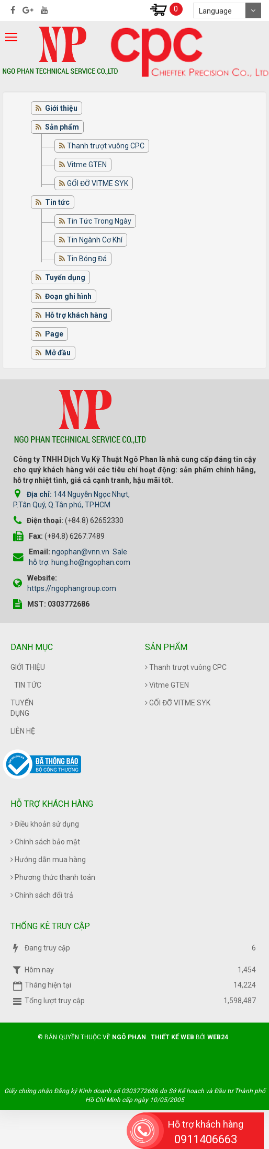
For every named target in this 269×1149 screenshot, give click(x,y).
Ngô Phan (129, 1037)
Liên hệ (22, 731)
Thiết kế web (172, 1037)
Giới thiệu (27, 667)
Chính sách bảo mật (45, 842)
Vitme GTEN (87, 164)
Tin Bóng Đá (87, 258)
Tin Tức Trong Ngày (99, 221)
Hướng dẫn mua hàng (48, 859)
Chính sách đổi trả (41, 895)
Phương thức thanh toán (52, 877)
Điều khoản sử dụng (44, 824)
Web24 (217, 1037)
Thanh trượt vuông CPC (105, 146)
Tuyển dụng (21, 708)
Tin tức (27, 685)
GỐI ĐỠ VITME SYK (97, 183)
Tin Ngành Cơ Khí (94, 240)
